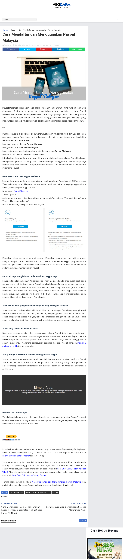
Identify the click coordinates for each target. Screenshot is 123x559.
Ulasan (13, 30)
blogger (78, 523)
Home (5, 30)
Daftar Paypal (34, 45)
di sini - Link (72, 488)
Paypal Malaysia (46, 45)
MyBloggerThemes (79, 552)
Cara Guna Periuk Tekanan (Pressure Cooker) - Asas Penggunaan (109, 158)
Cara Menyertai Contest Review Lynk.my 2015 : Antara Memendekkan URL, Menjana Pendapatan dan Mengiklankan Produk (104, 124)
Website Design (51, 552)
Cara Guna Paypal (21, 45)
